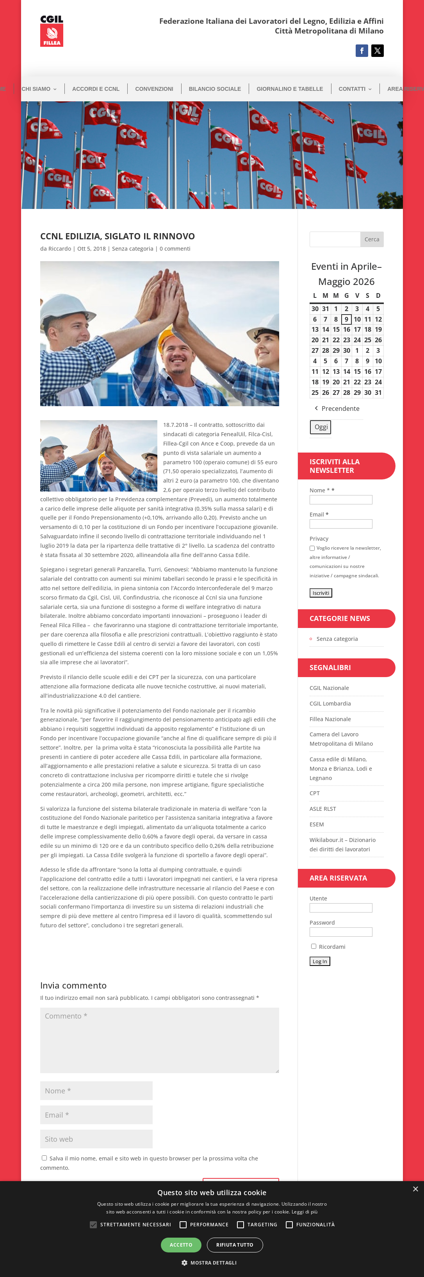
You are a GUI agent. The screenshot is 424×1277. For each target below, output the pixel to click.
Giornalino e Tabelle (290, 89)
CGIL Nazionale (329, 688)
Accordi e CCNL (95, 89)
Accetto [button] (181, 1245)
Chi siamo (35, 89)
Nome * (322, 490)
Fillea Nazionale (330, 719)
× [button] (415, 1189)
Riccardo (59, 248)
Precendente (336, 408)
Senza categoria (132, 248)
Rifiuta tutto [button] (234, 1245)
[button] (212, 1263)
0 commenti (175, 248)
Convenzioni (154, 89)
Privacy (319, 538)
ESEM (317, 824)
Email (319, 514)
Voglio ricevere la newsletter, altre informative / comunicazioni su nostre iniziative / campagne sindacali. (345, 562)
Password (322, 922)
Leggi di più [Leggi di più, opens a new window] (305, 1211)
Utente (318, 898)
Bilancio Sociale (215, 89)
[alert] (212, 1229)
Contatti (352, 89)
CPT (315, 793)
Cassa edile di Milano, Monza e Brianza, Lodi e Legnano (341, 768)
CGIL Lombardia (330, 703)
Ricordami (328, 946)
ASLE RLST (323, 808)
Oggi (321, 426)
